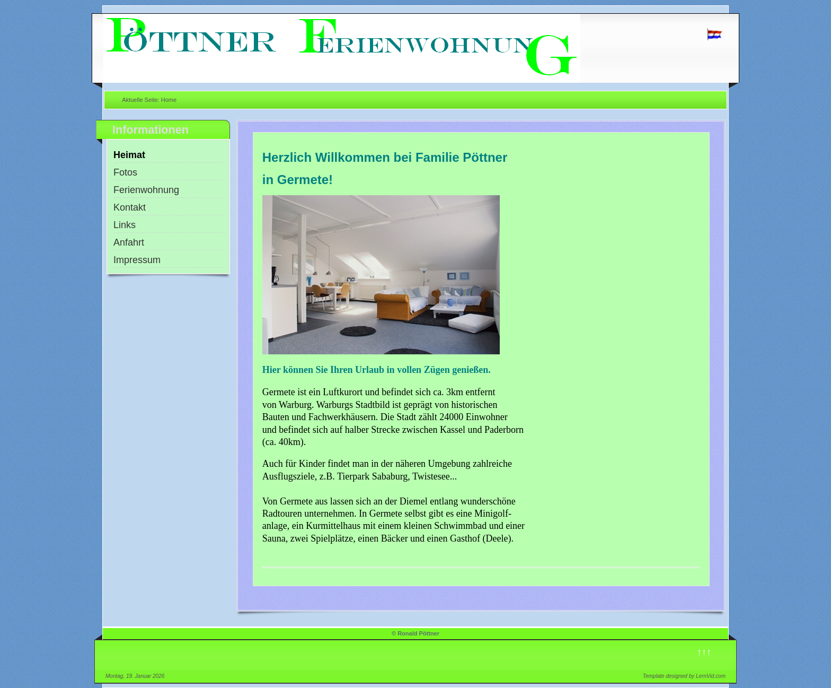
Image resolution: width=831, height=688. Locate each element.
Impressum (137, 260)
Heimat (129, 155)
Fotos (125, 172)
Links (124, 225)
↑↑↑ (704, 652)
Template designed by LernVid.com (684, 676)
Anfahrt (128, 242)
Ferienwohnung (146, 190)
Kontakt (129, 207)
